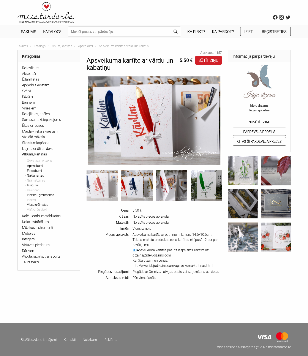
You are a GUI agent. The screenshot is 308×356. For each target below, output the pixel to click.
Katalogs (52, 31)
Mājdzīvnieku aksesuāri (40, 131)
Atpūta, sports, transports (41, 256)
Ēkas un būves (33, 125)
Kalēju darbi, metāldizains (41, 216)
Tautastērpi (30, 261)
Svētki (26, 90)
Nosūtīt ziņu (259, 122)
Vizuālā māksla (33, 136)
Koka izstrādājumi (36, 221)
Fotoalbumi (34, 170)
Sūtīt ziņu (208, 60)
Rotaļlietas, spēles (36, 113)
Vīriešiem (29, 108)
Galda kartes (35, 175)
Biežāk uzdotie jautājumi (39, 339)
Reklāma (110, 339)
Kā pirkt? (196, 31)
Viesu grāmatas (37, 205)
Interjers (28, 238)
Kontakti (70, 339)
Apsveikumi (85, 46)
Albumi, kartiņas (62, 46)
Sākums (28, 31)
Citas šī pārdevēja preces (259, 141)
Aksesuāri (29, 73)
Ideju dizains (259, 105)
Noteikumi (90, 339)
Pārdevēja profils (259, 131)
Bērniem (28, 102)
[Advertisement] (85, 301)
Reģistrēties (274, 31)
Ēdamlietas (30, 79)
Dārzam (28, 250)
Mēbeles (28, 233)
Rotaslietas (30, 67)
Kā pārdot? (223, 31)
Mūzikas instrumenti (37, 227)
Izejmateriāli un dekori (39, 148)
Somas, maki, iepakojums (41, 119)
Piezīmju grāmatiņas (40, 195)
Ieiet (248, 31)
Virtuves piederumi (36, 244)
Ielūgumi (32, 185)
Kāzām (27, 96)
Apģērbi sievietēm (36, 84)
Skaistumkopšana (35, 142)
